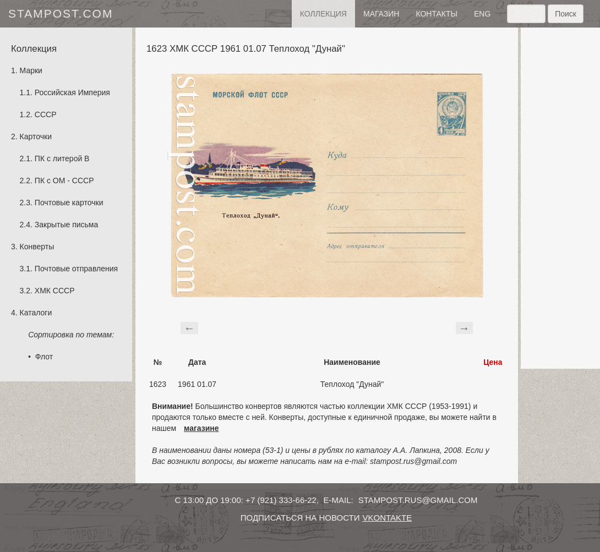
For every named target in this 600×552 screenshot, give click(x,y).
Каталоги (36, 312)
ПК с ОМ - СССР (64, 180)
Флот (44, 356)
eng (482, 13)
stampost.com (60, 13)
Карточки (36, 136)
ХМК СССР (55, 290)
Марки (31, 70)
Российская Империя (72, 92)
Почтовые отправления (76, 268)
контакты (436, 13)
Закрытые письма (66, 224)
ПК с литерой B (62, 158)
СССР (46, 114)
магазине (201, 428)
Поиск (565, 13)
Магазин (381, 13)
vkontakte (387, 517)
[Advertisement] (560, 198)
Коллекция (323, 13)
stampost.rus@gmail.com (418, 500)
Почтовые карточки (69, 202)
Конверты (37, 246)
